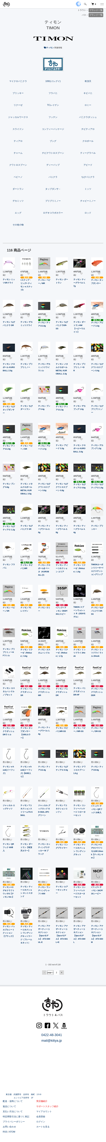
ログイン (40, 1121)
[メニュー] (102, 4)
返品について (9, 1106)
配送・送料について (13, 1101)
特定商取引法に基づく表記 (16, 1116)
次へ (61, 972)
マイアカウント (44, 1111)
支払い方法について (13, 1111)
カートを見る (43, 1127)
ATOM (12, 1132)
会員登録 (40, 1116)
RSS (5, 1132)
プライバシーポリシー (14, 1121)
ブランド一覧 (96, 10)
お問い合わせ (9, 1127)
